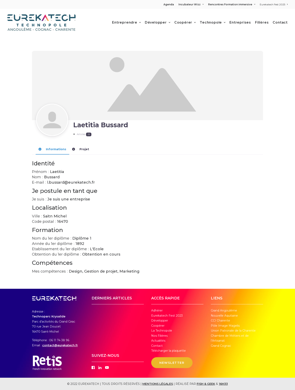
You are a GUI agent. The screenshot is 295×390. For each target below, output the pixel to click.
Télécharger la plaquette (168, 350)
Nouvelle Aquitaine (224, 315)
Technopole (212, 22)
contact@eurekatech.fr (60, 345)
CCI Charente (220, 320)
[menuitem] (169, 4)
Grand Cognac (221, 346)
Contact (280, 22)
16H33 (223, 384)
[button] (93, 368)
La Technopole (161, 330)
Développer (157, 22)
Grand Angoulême (224, 310)
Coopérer (185, 22)
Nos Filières (159, 336)
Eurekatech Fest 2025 (274, 4)
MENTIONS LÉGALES (157, 384)
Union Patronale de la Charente (233, 330)
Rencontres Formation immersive (231, 4)
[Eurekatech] (41, 22)
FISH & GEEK (206, 384)
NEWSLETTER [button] (171, 363)
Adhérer (157, 310)
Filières (262, 22)
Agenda (168, 4)
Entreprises (240, 22)
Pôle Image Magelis (225, 325)
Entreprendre (126, 22)
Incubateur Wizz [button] (191, 4)
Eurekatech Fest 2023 (167, 315)
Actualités (158, 340)
